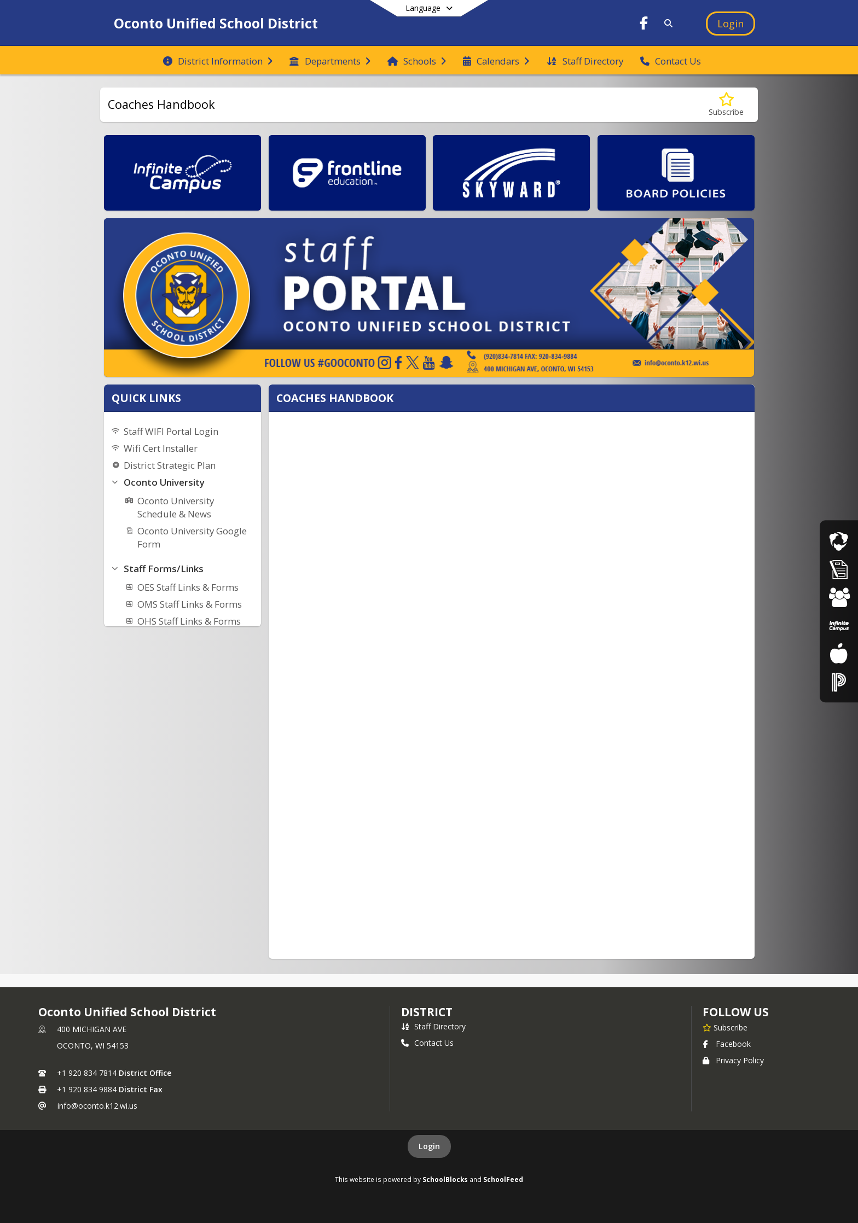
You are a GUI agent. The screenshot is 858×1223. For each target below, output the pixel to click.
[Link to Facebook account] (644, 25)
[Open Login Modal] (730, 23)
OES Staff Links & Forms (188, 587)
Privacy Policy (733, 1060)
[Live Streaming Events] (839, 541)
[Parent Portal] (839, 625)
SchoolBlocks (445, 1179)
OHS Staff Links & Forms (189, 621)
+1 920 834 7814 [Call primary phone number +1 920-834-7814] (87, 1073)
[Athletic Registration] (839, 569)
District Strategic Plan (170, 465)
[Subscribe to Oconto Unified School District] (725, 1027)
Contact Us (427, 1043)
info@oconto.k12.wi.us (97, 1105)
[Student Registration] (839, 597)
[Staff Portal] (839, 681)
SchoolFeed (503, 1179)
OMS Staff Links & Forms (189, 604)
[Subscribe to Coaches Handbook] (726, 105)
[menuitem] (218, 60)
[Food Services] (838, 653)
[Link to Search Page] (666, 23)
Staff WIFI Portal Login (171, 431)
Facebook (727, 1044)
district (427, 1012)
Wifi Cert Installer (161, 448)
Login (429, 1146)
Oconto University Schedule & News (175, 507)
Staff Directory (433, 1026)
